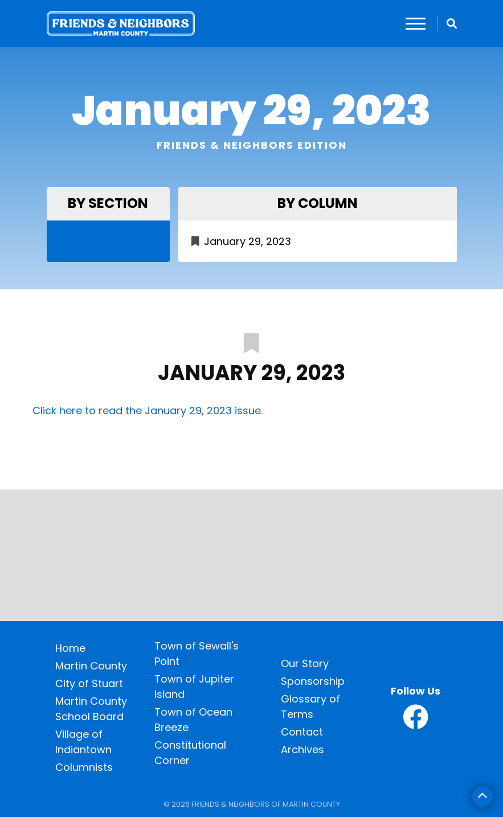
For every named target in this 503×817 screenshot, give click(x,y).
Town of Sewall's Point (196, 653)
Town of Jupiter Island (194, 686)
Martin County (91, 666)
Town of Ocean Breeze (193, 719)
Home (70, 648)
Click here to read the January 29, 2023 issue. (147, 410)
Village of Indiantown (83, 742)
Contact (302, 732)
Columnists (84, 767)
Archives (302, 749)
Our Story (305, 663)
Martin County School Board (91, 709)
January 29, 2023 (247, 241)
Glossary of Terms (310, 706)
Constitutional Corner (190, 752)
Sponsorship (313, 681)
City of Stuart (89, 683)
